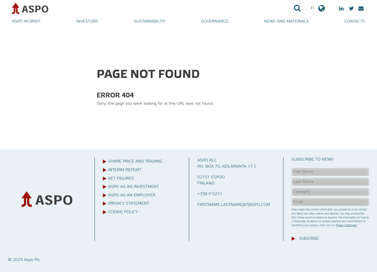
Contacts (354, 22)
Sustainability (149, 22)
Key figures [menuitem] (121, 179)
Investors (87, 22)
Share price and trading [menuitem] (135, 162)
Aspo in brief (26, 22)
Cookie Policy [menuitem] (123, 212)
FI (318, 8)
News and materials (286, 22)
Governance (214, 22)
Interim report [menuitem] (124, 170)
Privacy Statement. (346, 225)
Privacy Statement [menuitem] (128, 204)
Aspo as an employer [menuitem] (131, 195)
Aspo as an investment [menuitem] (133, 187)
